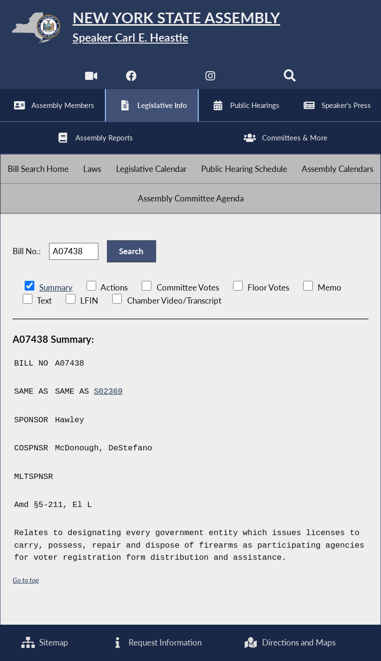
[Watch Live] (91, 82)
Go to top (26, 594)
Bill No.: (27, 265)
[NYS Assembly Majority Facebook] (130, 82)
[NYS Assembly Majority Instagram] (210, 82)
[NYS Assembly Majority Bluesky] (251, 82)
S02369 (108, 406)
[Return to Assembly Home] (190, 29)
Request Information (156, 643)
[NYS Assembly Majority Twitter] (170, 82)
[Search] (290, 82)
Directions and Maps (290, 643)
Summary (56, 302)
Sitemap (44, 643)
